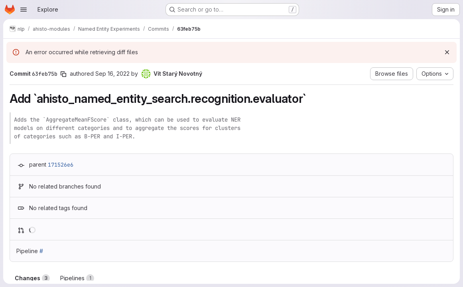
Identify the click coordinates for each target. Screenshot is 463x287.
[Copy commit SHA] (63, 74)
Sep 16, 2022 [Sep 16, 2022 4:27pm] (112, 73)
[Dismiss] (447, 52)
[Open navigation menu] (23, 9)
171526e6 (60, 164)
